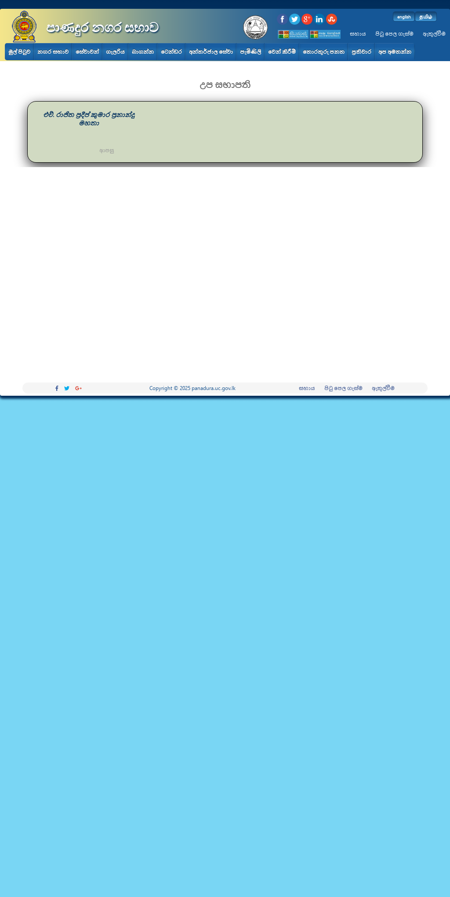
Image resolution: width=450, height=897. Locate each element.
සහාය (358, 33)
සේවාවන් (87, 51)
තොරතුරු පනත (324, 51)
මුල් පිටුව (19, 51)
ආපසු (106, 150)
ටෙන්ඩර (171, 51)
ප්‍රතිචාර (361, 51)
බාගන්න (143, 51)
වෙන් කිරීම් (282, 51)
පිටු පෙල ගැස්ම (394, 33)
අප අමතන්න (394, 51)
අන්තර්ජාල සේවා (211, 51)
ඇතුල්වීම (434, 33)
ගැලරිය (115, 51)
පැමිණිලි (250, 51)
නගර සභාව (53, 51)
